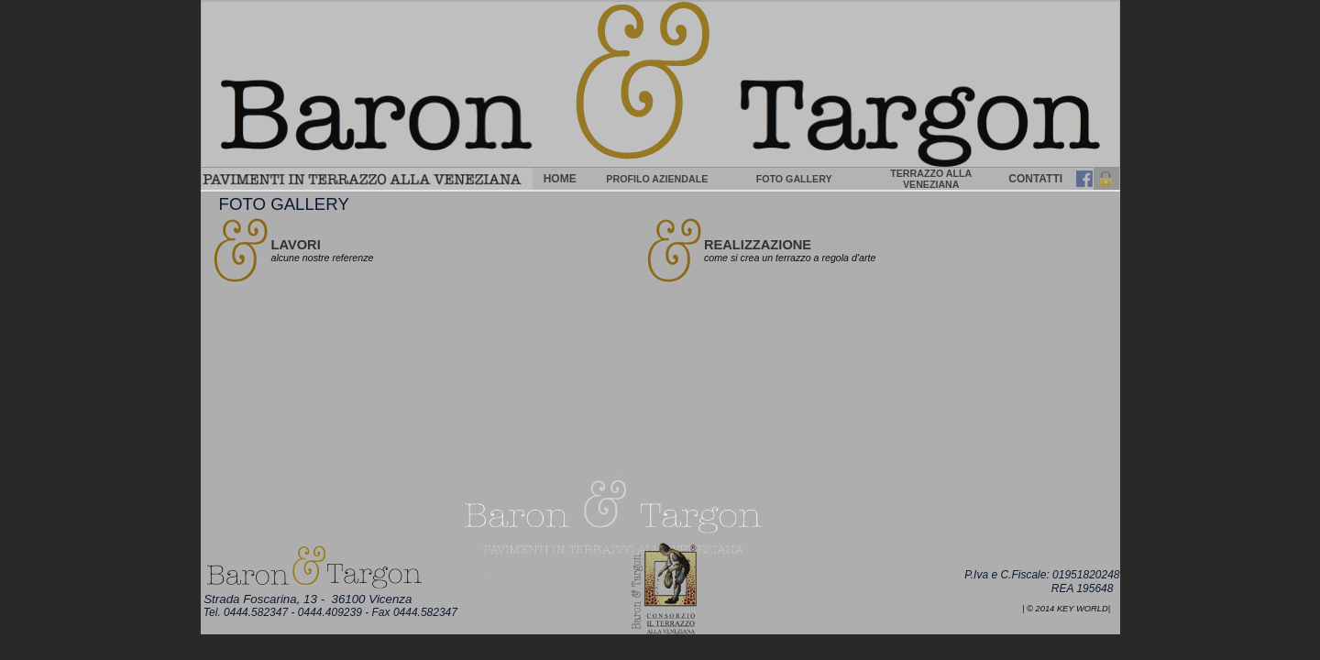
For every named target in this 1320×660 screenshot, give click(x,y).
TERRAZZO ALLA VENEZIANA (931, 179)
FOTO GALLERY (794, 178)
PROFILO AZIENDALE (657, 178)
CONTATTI (1035, 178)
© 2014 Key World (1067, 608)
